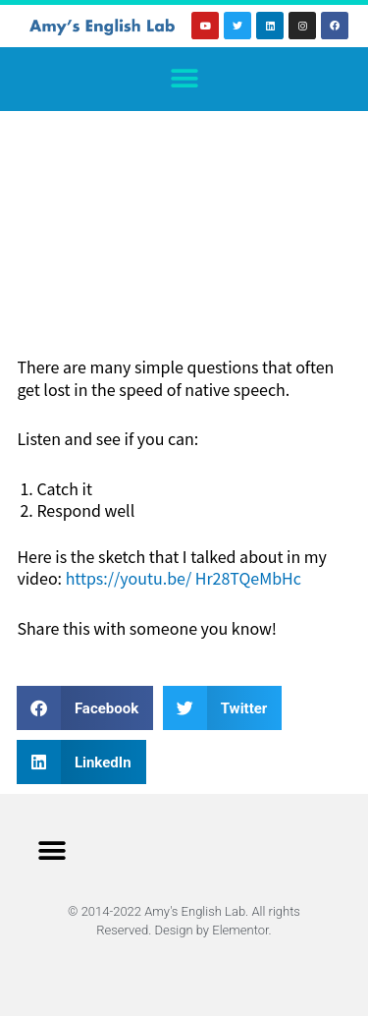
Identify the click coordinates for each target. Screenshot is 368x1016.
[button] (184, 79)
